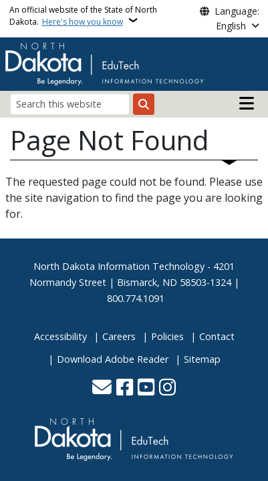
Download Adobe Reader (112, 359)
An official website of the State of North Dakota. (83, 15)
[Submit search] (143, 104)
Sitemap (202, 359)
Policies (167, 336)
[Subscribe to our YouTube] (146, 388)
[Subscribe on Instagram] (167, 388)
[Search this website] (70, 104)
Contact (217, 336)
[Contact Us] (102, 388)
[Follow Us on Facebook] (124, 388)
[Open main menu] (246, 103)
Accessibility (60, 336)
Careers (119, 336)
